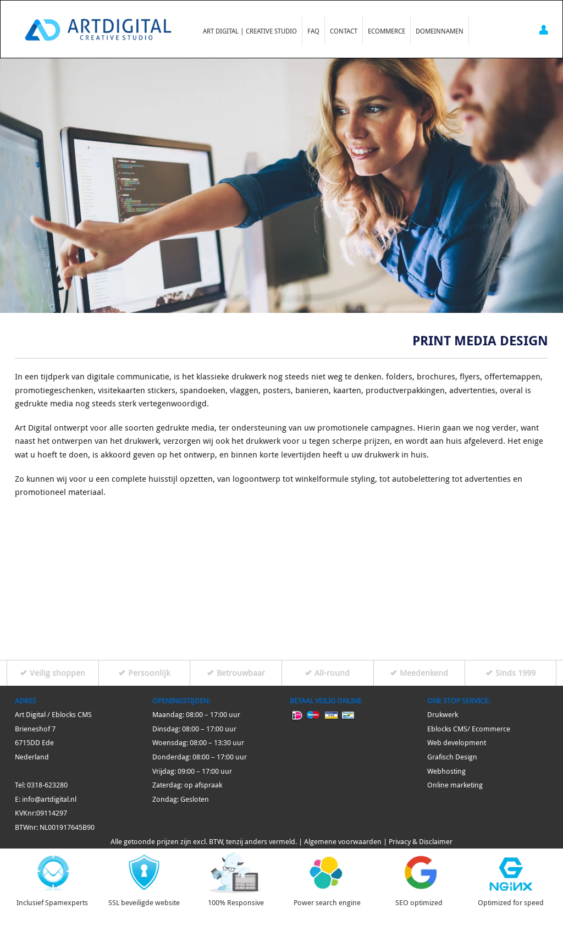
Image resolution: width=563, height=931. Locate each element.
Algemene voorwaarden (343, 841)
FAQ (313, 30)
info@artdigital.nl (49, 799)
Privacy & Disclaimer (420, 841)
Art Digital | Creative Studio (250, 30)
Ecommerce (386, 30)
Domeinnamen (439, 30)
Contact (343, 30)
